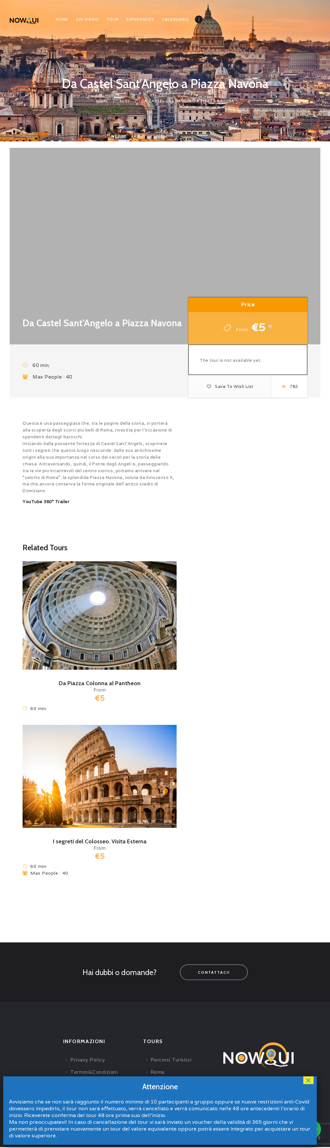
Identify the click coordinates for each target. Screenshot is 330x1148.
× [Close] (308, 1080)
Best (125, 100)
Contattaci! (214, 972)
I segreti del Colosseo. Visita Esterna (100, 841)
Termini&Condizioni (94, 1073)
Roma (157, 1073)
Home (102, 100)
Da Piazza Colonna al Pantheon (100, 683)
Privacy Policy (87, 1060)
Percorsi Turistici (171, 1060)
